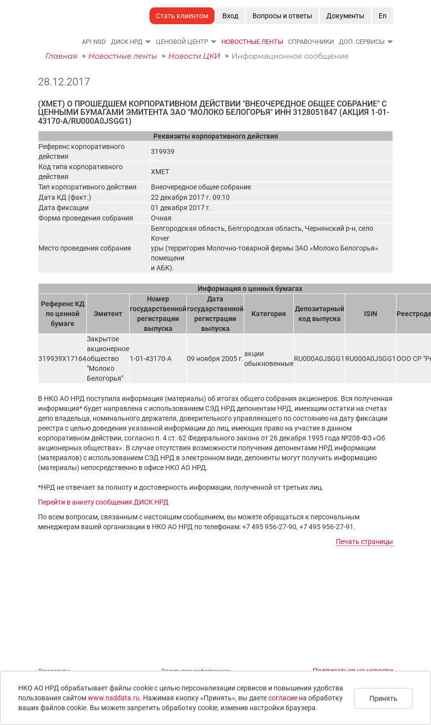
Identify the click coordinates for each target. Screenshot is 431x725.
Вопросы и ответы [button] (282, 16)
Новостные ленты (252, 41)
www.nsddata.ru (114, 698)
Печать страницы (364, 541)
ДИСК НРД (127, 41)
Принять (383, 698)
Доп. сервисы (362, 41)
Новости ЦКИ (194, 56)
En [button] (383, 16)
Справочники (311, 41)
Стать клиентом (182, 16)
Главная (61, 56)
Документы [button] (345, 16)
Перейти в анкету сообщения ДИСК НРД (103, 502)
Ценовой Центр (182, 41)
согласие (282, 698)
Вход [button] (230, 16)
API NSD (94, 41)
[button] (147, 41)
